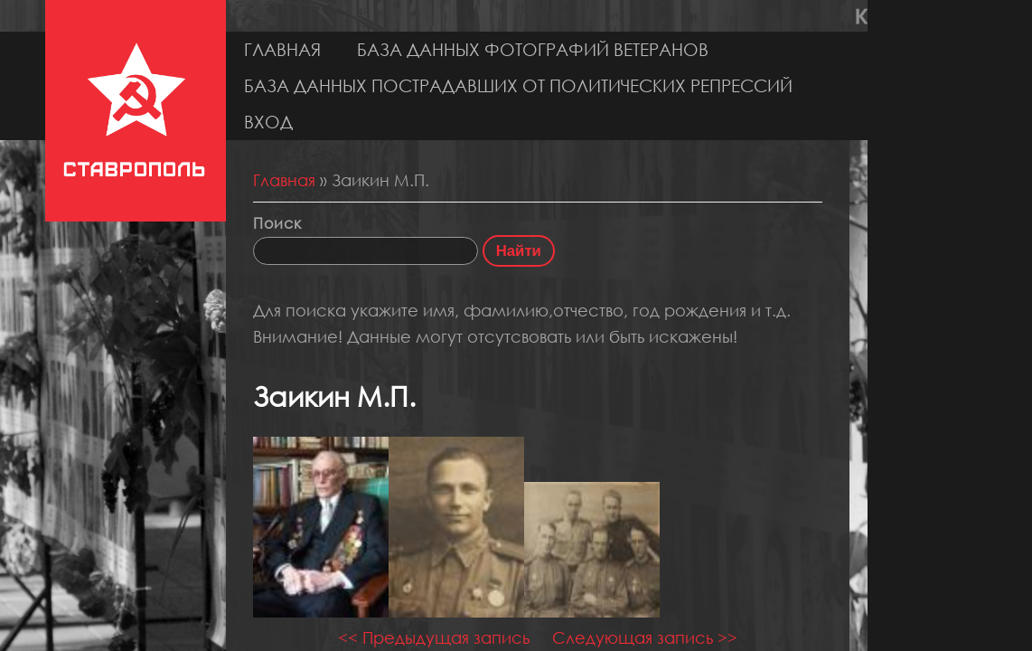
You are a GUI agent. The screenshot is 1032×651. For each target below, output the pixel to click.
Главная (282, 49)
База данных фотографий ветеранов (532, 49)
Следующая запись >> (644, 637)
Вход (268, 121)
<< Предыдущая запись (434, 637)
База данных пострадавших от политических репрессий (518, 85)
